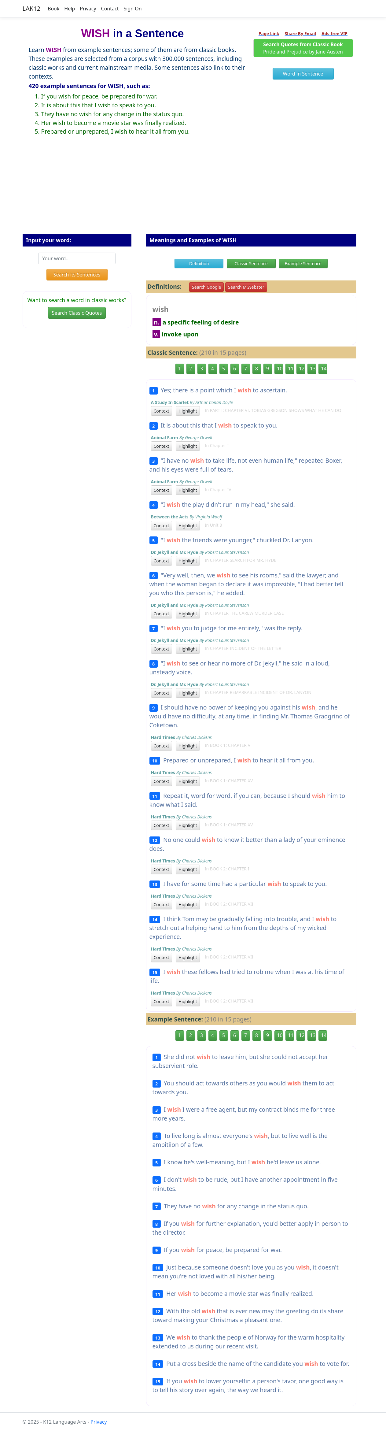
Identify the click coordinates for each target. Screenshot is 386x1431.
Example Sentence (303, 263)
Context (161, 411)
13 (313, 368)
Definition (199, 263)
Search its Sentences (76, 274)
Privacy (88, 8)
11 (291, 368)
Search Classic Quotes (77, 313)
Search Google (206, 287)
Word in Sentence (303, 73)
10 (280, 368)
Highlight (187, 411)
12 (302, 368)
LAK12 (32, 8)
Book (53, 8)
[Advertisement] (193, 189)
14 (324, 368)
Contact (110, 8)
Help (69, 8)
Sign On (132, 8)
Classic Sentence (250, 263)
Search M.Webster (246, 287)
